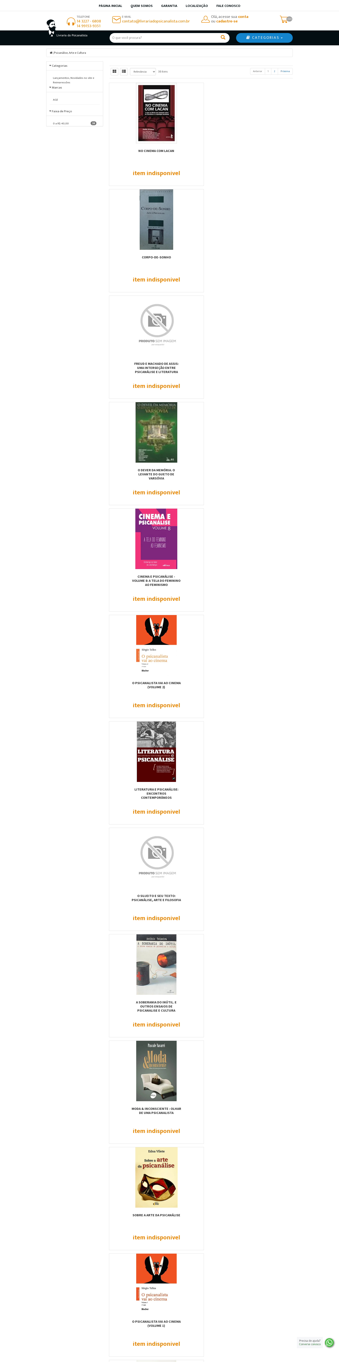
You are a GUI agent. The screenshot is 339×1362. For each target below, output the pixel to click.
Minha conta (184, 1310)
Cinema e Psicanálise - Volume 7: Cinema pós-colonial (201, 580)
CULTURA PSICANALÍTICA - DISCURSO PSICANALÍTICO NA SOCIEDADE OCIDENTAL (201, 900)
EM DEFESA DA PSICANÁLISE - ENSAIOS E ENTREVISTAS (138, 1004)
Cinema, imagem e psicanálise (201, 683)
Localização (197, 6)
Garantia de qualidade (191, 1304)
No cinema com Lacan (138, 151)
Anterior (257, 71)
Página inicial (110, 6)
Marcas (57, 113)
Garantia (169, 6)
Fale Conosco (228, 6)
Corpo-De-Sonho (201, 151)
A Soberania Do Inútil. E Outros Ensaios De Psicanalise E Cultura (264, 367)
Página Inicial (121, 1299)
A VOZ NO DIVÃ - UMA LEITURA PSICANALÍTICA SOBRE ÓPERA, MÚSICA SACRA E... (201, 793)
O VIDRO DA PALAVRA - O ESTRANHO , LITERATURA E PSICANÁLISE (138, 900)
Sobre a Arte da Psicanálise (201, 470)
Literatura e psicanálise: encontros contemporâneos (138, 367)
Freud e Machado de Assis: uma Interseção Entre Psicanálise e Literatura (264, 155)
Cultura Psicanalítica (137, 789)
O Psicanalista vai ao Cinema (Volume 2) (264, 259)
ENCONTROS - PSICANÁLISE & (264, 789)
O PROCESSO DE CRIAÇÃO (264, 896)
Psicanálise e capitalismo (138, 576)
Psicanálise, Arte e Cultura (70, 52)
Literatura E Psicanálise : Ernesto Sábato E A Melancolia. (264, 580)
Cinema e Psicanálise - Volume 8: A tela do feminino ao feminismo (201, 261)
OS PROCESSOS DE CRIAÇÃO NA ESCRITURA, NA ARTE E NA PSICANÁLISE (264, 1112)
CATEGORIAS (264, 38)
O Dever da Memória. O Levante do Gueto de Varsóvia (138, 261)
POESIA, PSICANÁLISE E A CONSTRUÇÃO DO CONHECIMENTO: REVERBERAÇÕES (264, 1008)
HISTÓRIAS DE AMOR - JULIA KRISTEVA (201, 1004)
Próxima (285, 71)
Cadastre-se (254, 1224)
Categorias (59, 65)
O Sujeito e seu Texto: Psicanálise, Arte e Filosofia (201, 365)
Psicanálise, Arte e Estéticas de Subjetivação (137, 685)
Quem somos (142, 6)
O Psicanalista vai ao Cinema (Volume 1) (264, 472)
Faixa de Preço (62, 208)
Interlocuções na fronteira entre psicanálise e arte (264, 685)
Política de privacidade (192, 1315)
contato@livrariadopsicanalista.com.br (156, 21)
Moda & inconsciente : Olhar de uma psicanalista (138, 472)
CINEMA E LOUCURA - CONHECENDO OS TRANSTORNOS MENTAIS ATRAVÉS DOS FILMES (138, 1114)
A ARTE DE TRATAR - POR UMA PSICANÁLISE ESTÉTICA (201, 1110)
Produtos (181, 1299)
